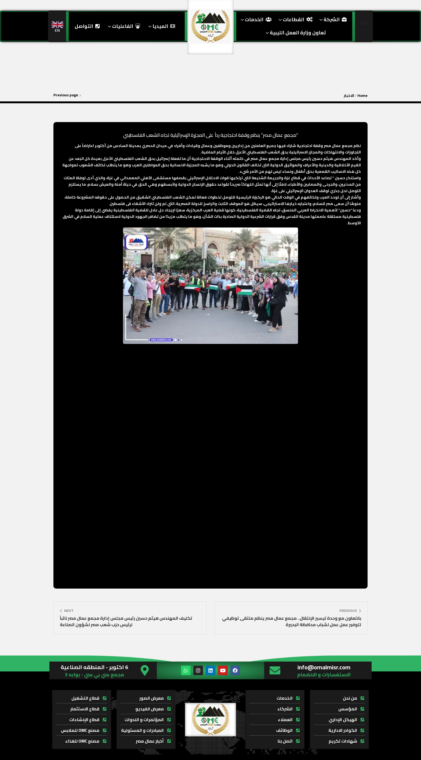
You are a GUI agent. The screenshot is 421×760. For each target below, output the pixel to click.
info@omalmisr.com (323, 667)
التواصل (87, 26)
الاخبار (349, 95)
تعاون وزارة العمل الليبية (295, 32)
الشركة (332, 19)
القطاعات (295, 19)
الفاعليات (123, 26)
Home (362, 95)
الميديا (161, 26)
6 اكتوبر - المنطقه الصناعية (94, 667)
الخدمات (255, 19)
